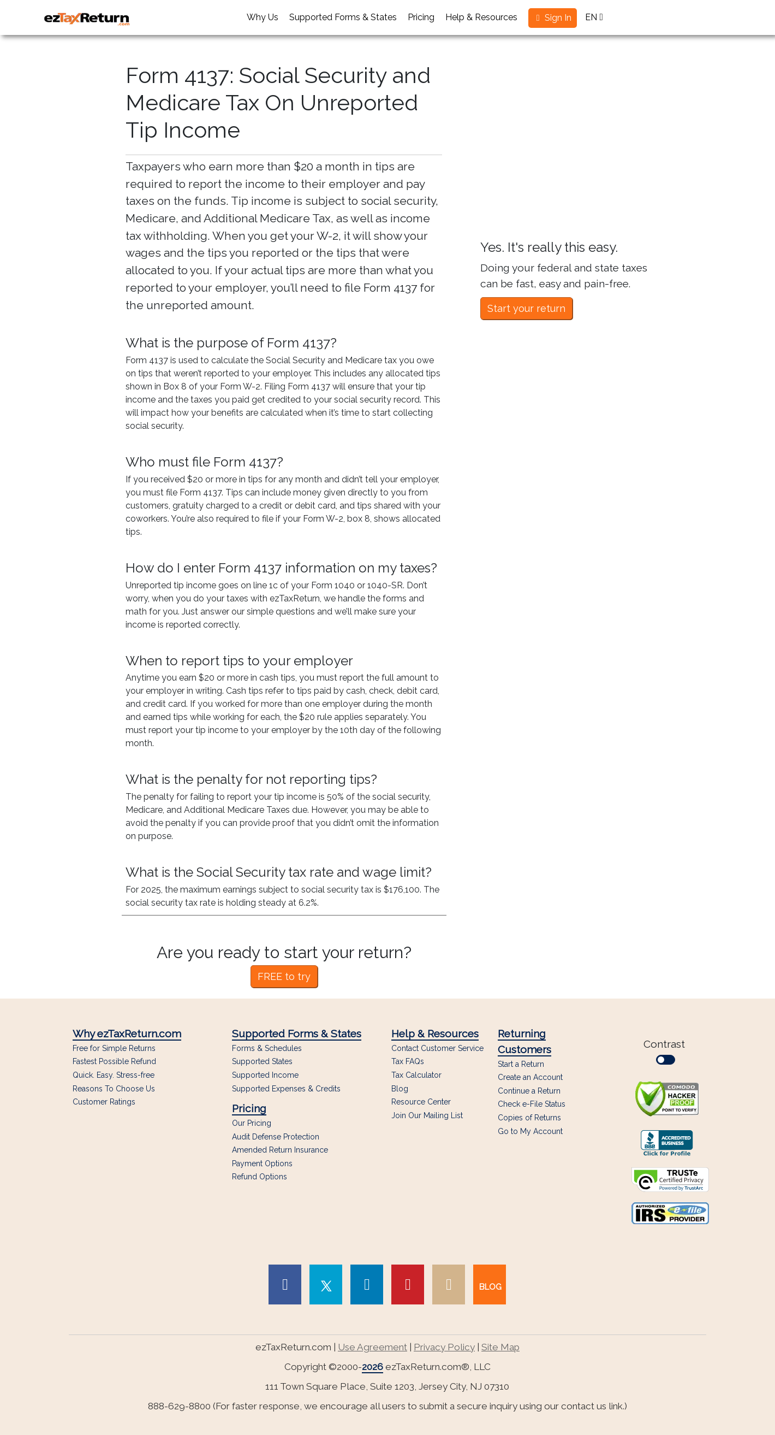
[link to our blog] (489, 1284)
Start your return (526, 308)
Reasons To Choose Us (114, 1089)
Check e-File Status (531, 1104)
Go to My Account (530, 1131)
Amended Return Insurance (280, 1150)
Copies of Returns (529, 1117)
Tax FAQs (407, 1061)
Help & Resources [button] (481, 17)
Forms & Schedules (267, 1048)
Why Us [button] (262, 17)
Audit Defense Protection (275, 1137)
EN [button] (594, 17)
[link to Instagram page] (448, 1284)
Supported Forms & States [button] (343, 17)
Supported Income (265, 1075)
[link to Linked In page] (366, 1284)
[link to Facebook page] (285, 1284)
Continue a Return (529, 1090)
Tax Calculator (416, 1075)
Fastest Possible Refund (114, 1061)
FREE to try (284, 976)
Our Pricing (251, 1123)
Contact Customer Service (437, 1048)
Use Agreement (372, 1347)
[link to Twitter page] (325, 1284)
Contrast (666, 1051)
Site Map (500, 1347)
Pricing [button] (421, 17)
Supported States (262, 1061)
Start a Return (521, 1064)
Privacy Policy (444, 1347)
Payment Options (262, 1163)
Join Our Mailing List (427, 1115)
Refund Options (259, 1176)
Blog (399, 1089)
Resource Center (421, 1102)
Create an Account (530, 1077)
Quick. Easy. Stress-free (113, 1075)
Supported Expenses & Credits (286, 1089)
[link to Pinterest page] (407, 1284)
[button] (552, 18)
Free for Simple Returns (114, 1048)
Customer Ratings (104, 1102)
